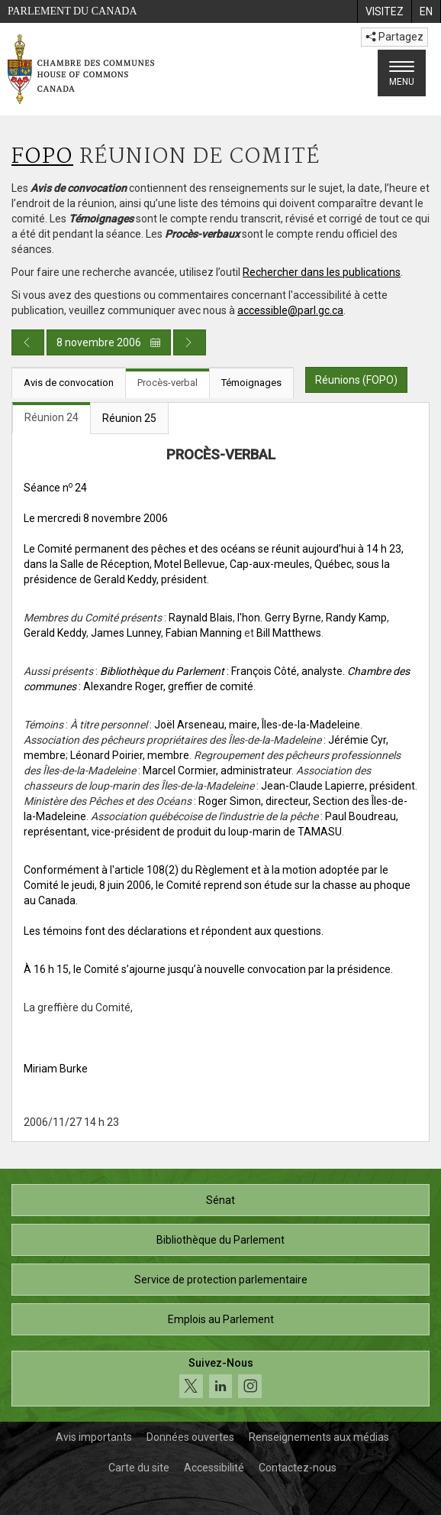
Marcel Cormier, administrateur (217, 770)
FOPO (42, 157)
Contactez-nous (297, 1467)
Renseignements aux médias (319, 1437)
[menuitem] (384, 11)
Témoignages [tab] (251, 382)
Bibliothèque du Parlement (220, 1240)
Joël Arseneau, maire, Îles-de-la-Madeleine (257, 725)
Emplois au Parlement (221, 1319)
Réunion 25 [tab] (129, 418)
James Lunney (126, 633)
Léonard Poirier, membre (129, 755)
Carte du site (138, 1467)
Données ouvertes (190, 1437)
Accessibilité (214, 1467)
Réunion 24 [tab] (51, 417)
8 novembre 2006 (108, 342)
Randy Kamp (356, 618)
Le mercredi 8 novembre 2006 (96, 518)
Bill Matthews (288, 633)
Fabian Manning (204, 633)
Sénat (220, 1200)
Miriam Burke (56, 1068)
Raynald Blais (201, 618)
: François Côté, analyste (221, 671)
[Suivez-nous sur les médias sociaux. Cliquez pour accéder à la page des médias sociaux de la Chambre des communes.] (220, 1378)
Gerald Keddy (55, 633)
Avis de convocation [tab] (69, 382)
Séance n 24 (55, 488)
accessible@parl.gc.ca (290, 310)
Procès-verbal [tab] (167, 382)
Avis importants (94, 1437)
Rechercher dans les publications (322, 272)
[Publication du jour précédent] (27, 342)
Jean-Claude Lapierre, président (338, 786)
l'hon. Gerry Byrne (279, 618)
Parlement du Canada (72, 11)
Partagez (394, 37)
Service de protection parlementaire (220, 1279)
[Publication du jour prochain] (189, 342)
